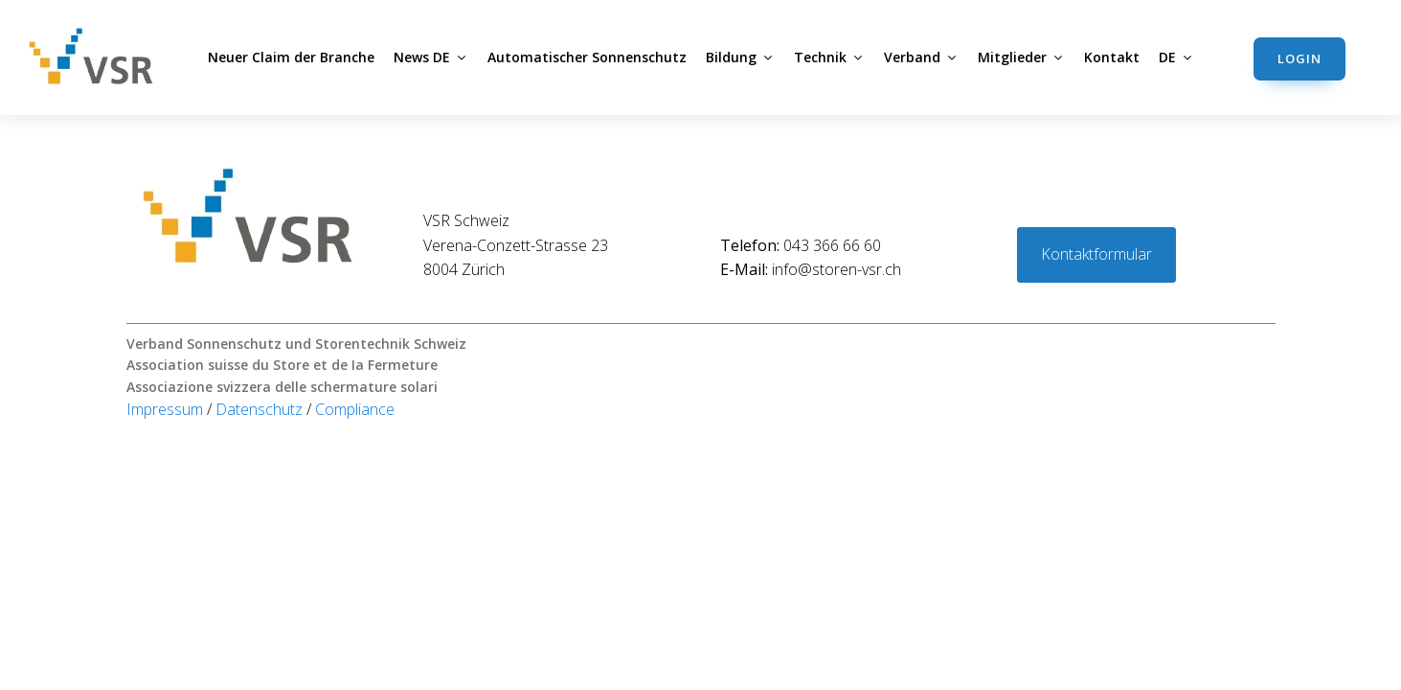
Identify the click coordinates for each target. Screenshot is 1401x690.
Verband (921, 57)
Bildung (740, 57)
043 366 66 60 (800, 245)
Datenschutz (260, 409)
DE (1176, 57)
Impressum (166, 409)
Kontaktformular (1096, 253)
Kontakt (1112, 57)
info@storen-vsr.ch (810, 269)
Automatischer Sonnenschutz (587, 57)
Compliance (355, 409)
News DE (431, 57)
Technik (829, 57)
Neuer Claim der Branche (291, 57)
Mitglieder (1021, 57)
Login (1299, 58)
